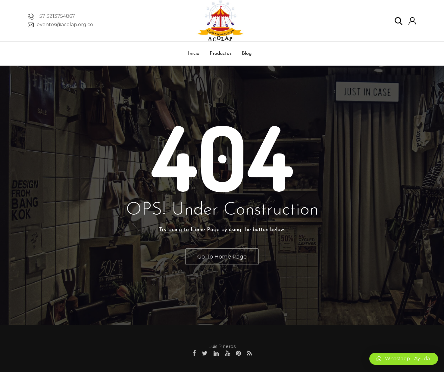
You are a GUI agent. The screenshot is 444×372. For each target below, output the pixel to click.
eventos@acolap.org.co (65, 24)
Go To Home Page (222, 256)
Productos (221, 53)
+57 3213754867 (56, 16)
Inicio (193, 53)
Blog (247, 53)
